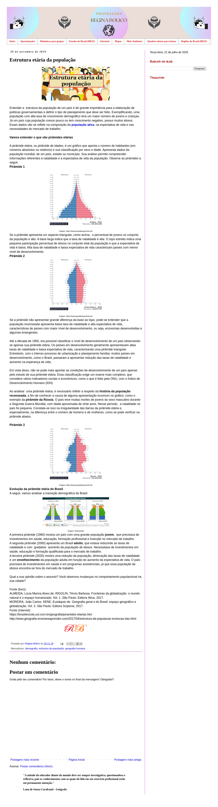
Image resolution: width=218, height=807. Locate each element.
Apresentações (27, 41)
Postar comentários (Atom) (36, 766)
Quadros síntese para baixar (161, 41)
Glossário (105, 41)
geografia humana (75, 648)
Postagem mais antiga (127, 759)
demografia (31, 648)
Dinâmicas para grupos (52, 41)
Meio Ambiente (134, 41)
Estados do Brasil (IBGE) (82, 41)
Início (12, 41)
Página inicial (77, 759)
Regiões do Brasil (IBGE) (194, 41)
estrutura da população (51, 648)
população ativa (83, 124)
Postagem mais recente (24, 759)
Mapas (118, 41)
